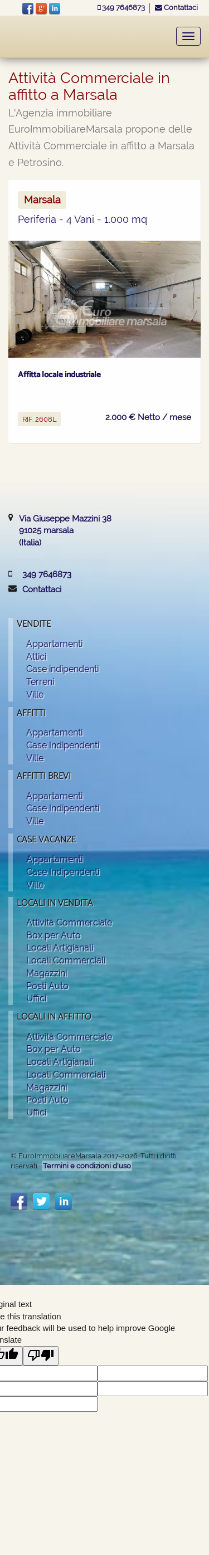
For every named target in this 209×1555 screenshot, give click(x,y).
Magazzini (46, 973)
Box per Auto (53, 935)
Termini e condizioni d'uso (87, 1166)
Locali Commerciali (65, 960)
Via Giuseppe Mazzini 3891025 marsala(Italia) (65, 531)
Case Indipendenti (62, 745)
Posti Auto (47, 986)
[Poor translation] (41, 1356)
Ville (34, 694)
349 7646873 (122, 7)
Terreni (40, 681)
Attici (36, 656)
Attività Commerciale (69, 922)
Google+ (41, 8)
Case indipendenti (62, 669)
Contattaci (176, 7)
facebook (27, 8)
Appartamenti (54, 643)
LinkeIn (54, 8)
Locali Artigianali (59, 947)
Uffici (36, 998)
